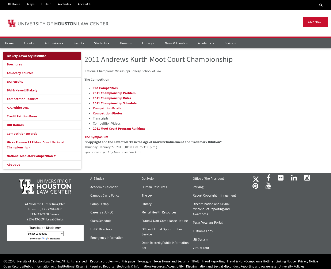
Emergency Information (106, 237)
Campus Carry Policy (104, 195)
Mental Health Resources (159, 212)
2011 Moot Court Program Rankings (119, 128)
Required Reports (102, 266)
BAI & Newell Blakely (22, 90)
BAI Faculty (15, 81)
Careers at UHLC (101, 212)
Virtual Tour (201, 248)
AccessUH (85, 4)
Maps (30, 4)
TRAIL (195, 261)
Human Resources (154, 187)
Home (9, 43)
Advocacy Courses (20, 73)
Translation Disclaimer (45, 228)
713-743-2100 (39, 214)
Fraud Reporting (213, 261)
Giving (230, 43)
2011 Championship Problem (114, 93)
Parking (198, 187)
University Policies (291, 266)
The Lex (147, 195)
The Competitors (105, 88)
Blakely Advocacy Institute (26, 56)
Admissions (54, 43)
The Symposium (96, 137)
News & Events (176, 43)
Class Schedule (100, 221)
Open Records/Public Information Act (29, 266)
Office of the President (208, 178)
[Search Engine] (321, 5)
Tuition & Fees (203, 231)
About (29, 43)
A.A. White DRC (18, 107)
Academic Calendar (104, 187)
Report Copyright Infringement (214, 195)
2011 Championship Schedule (115, 103)
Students (101, 43)
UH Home (13, 4)
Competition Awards (22, 133)
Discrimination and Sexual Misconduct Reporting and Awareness (211, 209)
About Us (13, 164)
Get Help (148, 178)
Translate (51, 238)
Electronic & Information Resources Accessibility (150, 266)
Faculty (79, 43)
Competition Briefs (107, 108)
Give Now (315, 22)
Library (148, 43)
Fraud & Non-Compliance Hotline (165, 221)
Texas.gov (144, 261)
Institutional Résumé (72, 266)
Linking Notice (285, 261)
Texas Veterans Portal (207, 222)
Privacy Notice (308, 261)
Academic (206, 43)
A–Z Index (97, 178)
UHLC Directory (101, 229)
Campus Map (99, 204)
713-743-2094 (36, 219)
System (200, 239)
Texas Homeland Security (171, 261)
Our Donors (15, 125)
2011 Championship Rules (112, 98)
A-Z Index (64, 4)
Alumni (125, 43)
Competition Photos (107, 113)
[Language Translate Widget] (45, 233)
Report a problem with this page (112, 261)
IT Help (46, 4)
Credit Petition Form (22, 116)
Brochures (14, 64)
